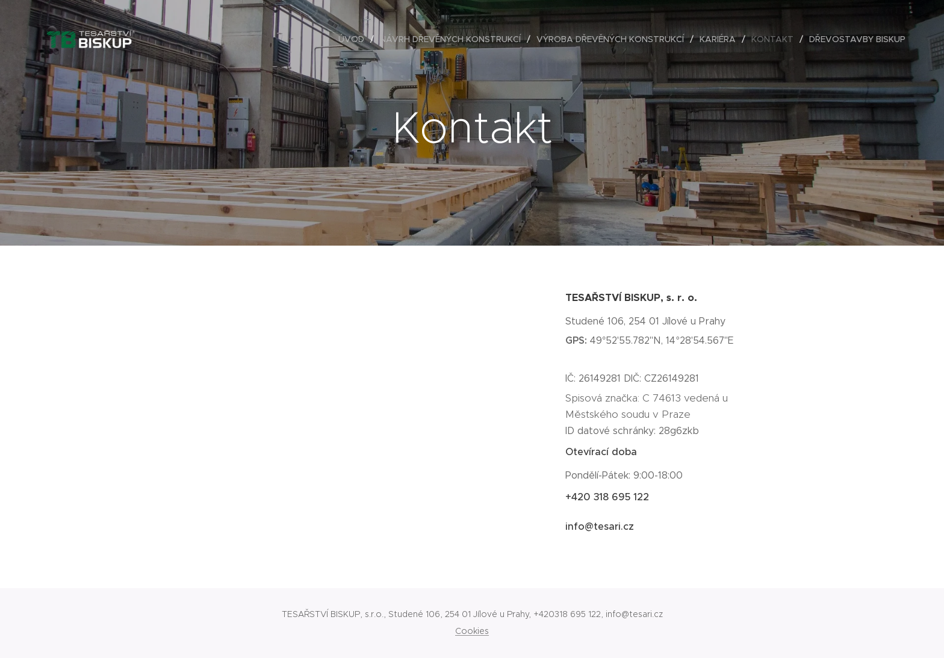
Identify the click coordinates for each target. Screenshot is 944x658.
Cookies (472, 630)
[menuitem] (354, 39)
